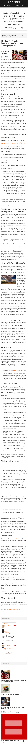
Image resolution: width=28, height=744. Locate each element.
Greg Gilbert (7, 632)
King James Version (19, 145)
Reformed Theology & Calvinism (13, 609)
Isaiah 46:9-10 (13, 379)
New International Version (16, 143)
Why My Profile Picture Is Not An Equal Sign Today (12, 741)
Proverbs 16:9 (17, 370)
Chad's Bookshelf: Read (8, 623)
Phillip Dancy (22, 270)
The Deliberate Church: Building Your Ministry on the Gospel (9, 647)
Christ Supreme (14, 2)
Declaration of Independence (13, 82)
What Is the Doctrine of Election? (10, 694)
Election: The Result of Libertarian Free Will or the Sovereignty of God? (13, 681)
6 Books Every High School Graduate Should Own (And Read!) (12, 708)
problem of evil (13, 538)
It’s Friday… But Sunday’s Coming (10, 712)
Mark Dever (4, 649)
